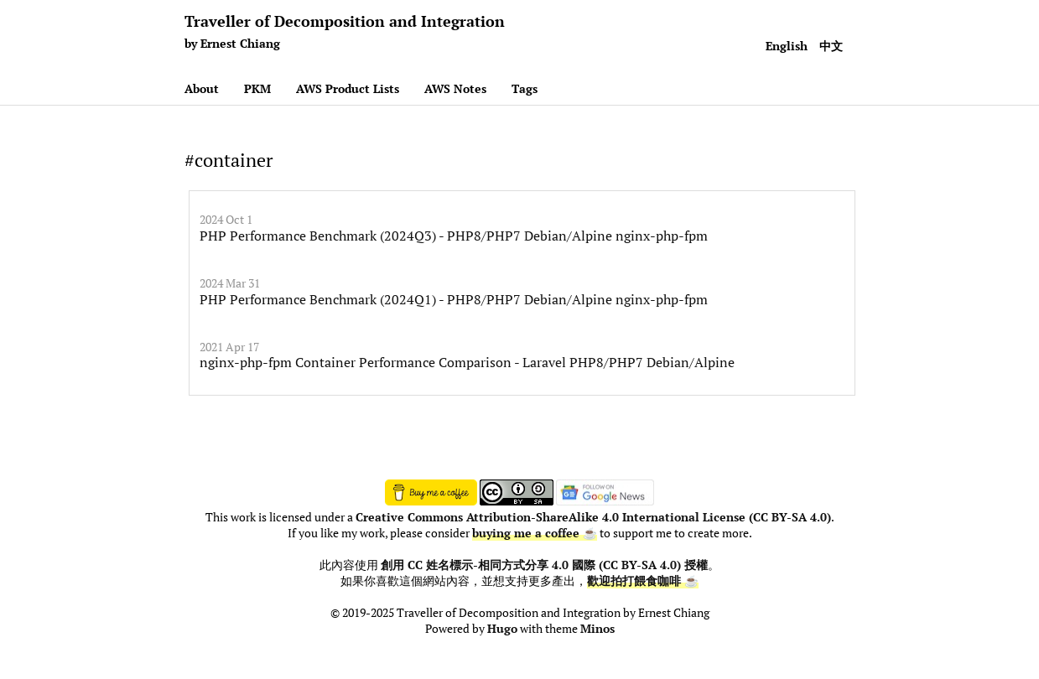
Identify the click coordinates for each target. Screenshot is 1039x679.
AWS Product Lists (347, 88)
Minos (597, 628)
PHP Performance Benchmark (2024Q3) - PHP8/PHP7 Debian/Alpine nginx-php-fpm (454, 235)
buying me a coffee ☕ (534, 533)
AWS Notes (455, 88)
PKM (257, 88)
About (201, 88)
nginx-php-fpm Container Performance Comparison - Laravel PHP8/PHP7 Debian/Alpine (467, 362)
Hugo (502, 628)
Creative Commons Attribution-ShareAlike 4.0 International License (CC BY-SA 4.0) (593, 517)
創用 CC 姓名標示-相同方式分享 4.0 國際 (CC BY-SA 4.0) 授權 (544, 565)
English (787, 46)
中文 (831, 46)
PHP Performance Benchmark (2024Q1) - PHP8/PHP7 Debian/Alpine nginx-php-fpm (454, 299)
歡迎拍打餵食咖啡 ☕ (643, 580)
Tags (525, 88)
